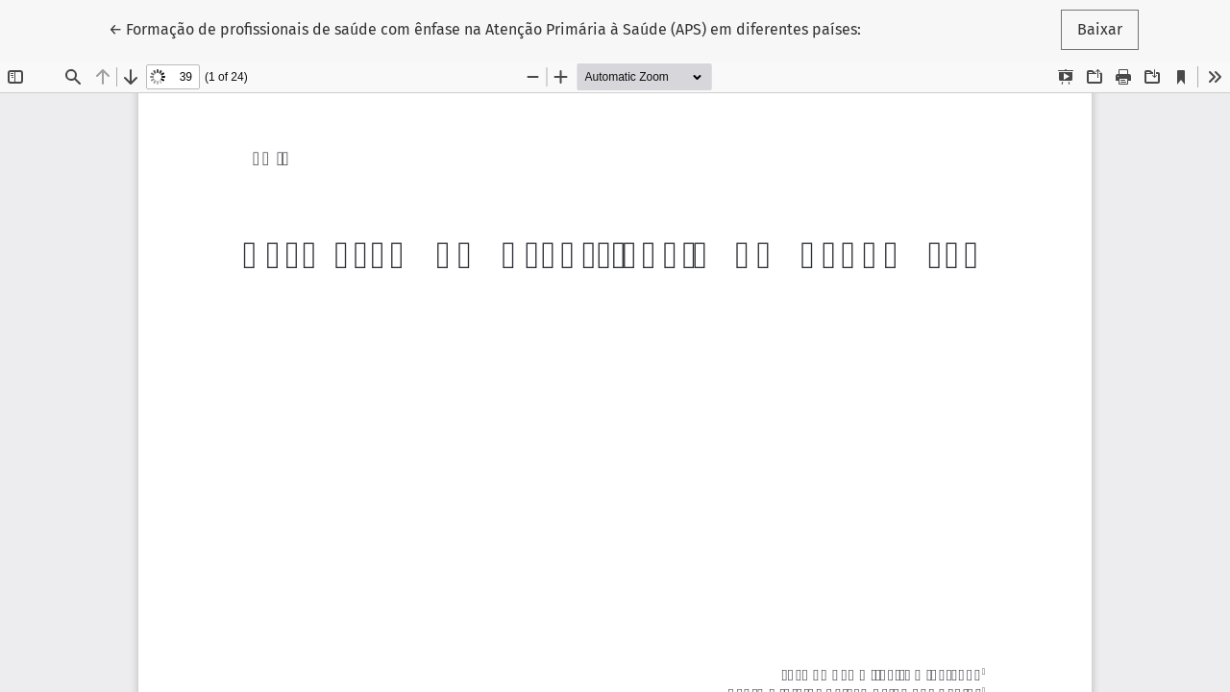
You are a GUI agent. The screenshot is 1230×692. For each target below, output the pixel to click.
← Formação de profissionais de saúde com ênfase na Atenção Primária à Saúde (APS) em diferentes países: (485, 27)
